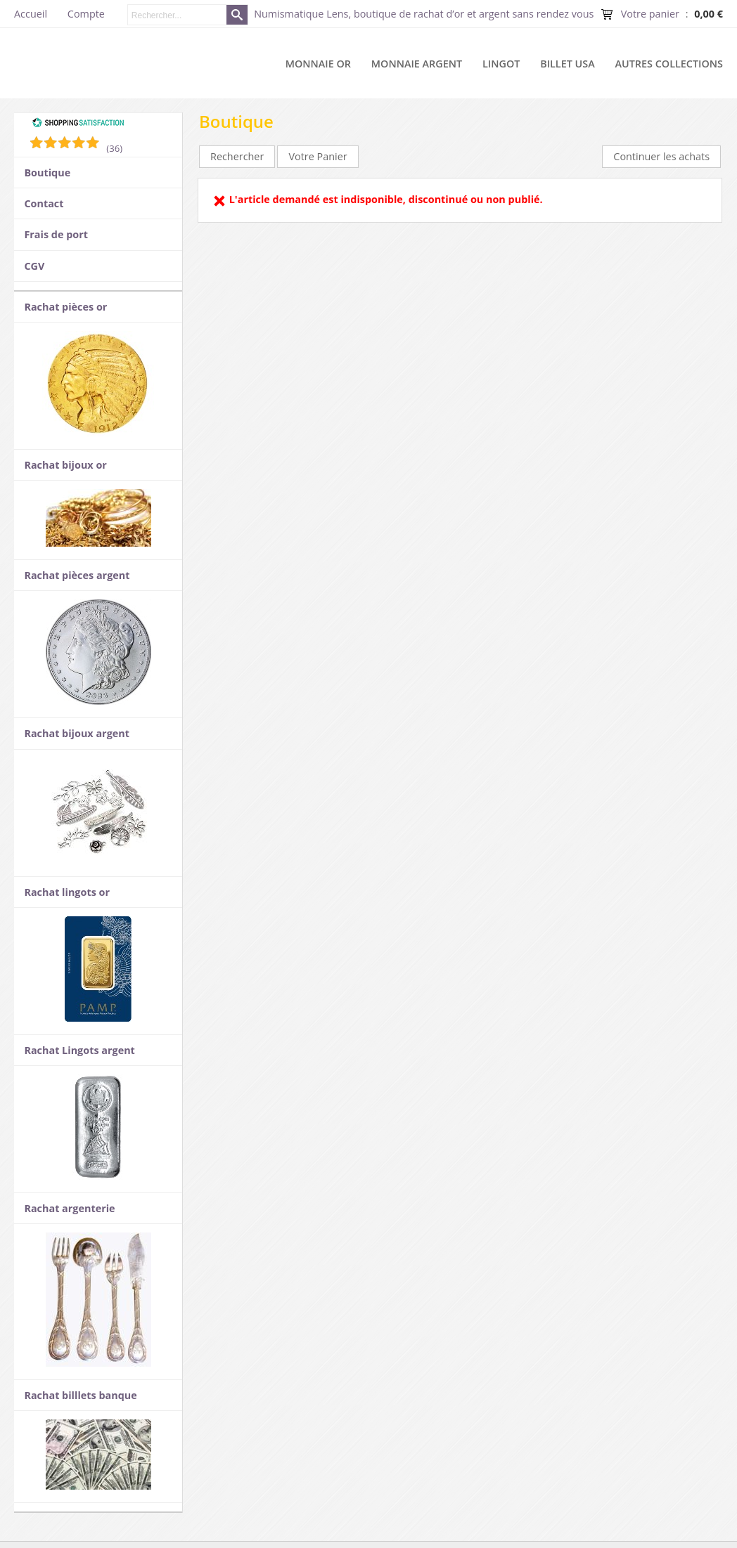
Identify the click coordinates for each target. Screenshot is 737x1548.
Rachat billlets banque (80, 1395)
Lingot (501, 63)
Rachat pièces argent (76, 575)
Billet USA (567, 63)
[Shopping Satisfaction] (78, 124)
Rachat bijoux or (65, 464)
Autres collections (669, 63)
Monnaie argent (416, 63)
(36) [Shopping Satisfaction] (114, 148)
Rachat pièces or (65, 306)
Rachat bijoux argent (76, 733)
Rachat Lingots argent (79, 1050)
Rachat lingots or (67, 892)
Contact (43, 203)
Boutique (47, 172)
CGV (34, 266)
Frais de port (56, 234)
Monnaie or (318, 63)
